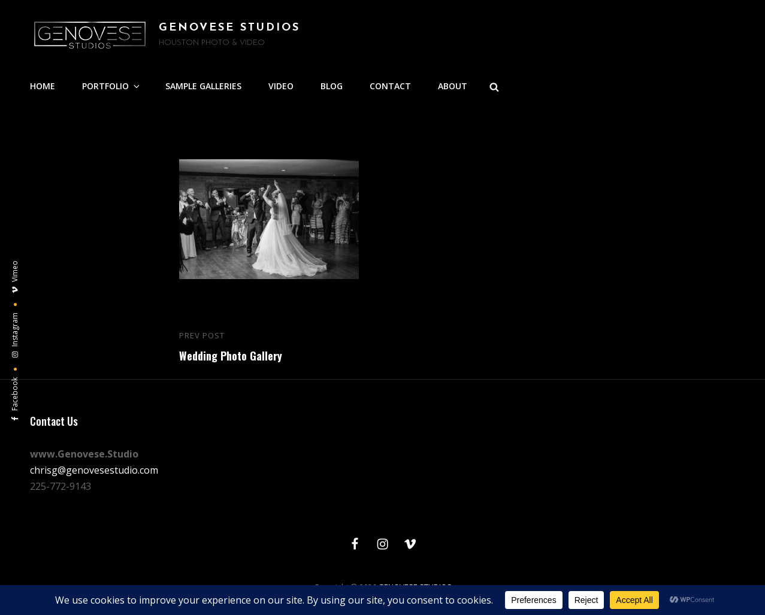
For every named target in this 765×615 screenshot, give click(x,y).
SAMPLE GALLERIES (203, 86)
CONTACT (390, 86)
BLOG (331, 86)
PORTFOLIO (111, 86)
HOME (42, 86)
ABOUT (452, 86)
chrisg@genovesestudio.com (94, 470)
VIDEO (281, 86)
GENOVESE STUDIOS (229, 28)
